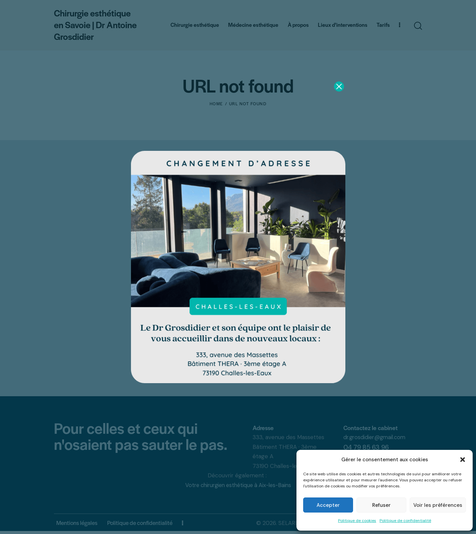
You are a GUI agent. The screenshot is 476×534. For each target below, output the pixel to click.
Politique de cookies (357, 520)
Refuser (381, 505)
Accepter (328, 505)
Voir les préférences (437, 505)
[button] (462, 459)
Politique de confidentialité (405, 520)
